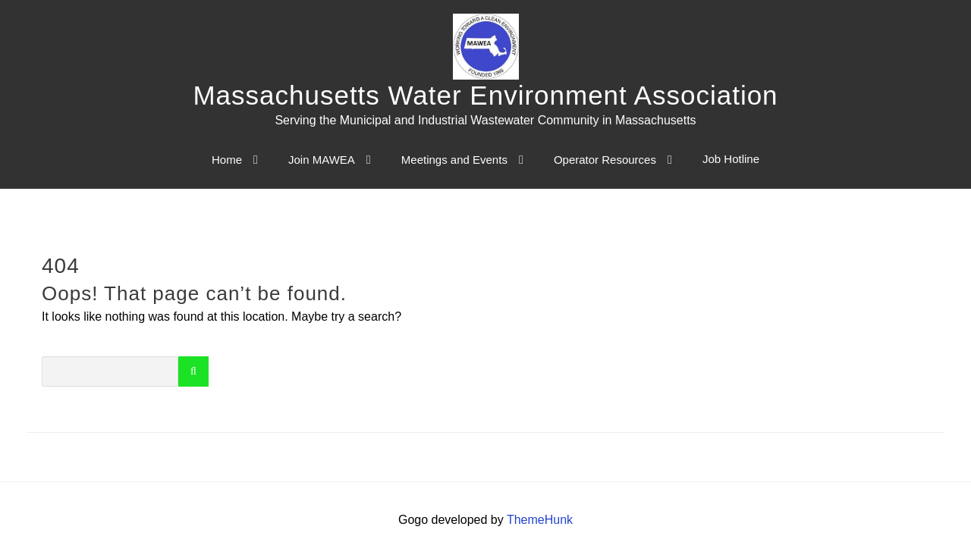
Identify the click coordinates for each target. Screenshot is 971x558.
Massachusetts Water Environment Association (485, 95)
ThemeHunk (540, 519)
